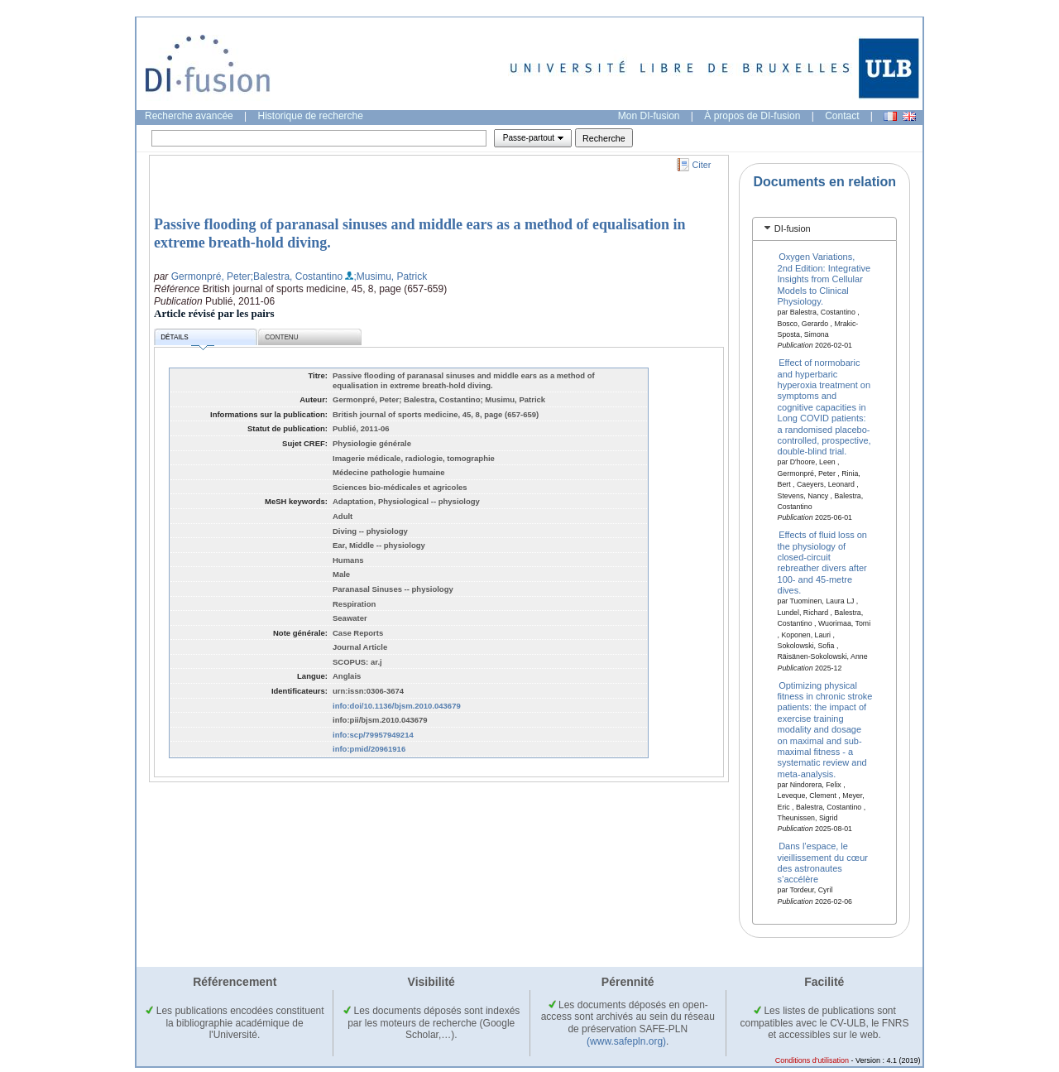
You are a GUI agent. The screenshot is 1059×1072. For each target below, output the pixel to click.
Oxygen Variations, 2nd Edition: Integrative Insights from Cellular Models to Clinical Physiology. (824, 279)
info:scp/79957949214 (373, 734)
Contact (842, 116)
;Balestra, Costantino (297, 276)
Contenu (281, 337)
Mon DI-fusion (649, 116)
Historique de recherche (310, 116)
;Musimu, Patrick (390, 276)
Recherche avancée (189, 116)
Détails (187, 340)
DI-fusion (792, 228)
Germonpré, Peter (211, 276)
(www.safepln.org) (626, 1041)
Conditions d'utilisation (812, 1060)
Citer (702, 165)
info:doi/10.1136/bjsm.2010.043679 (397, 705)
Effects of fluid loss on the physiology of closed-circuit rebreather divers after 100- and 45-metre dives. (822, 562)
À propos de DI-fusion (752, 116)
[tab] (824, 229)
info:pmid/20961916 (369, 748)
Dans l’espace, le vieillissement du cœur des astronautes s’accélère (823, 862)
